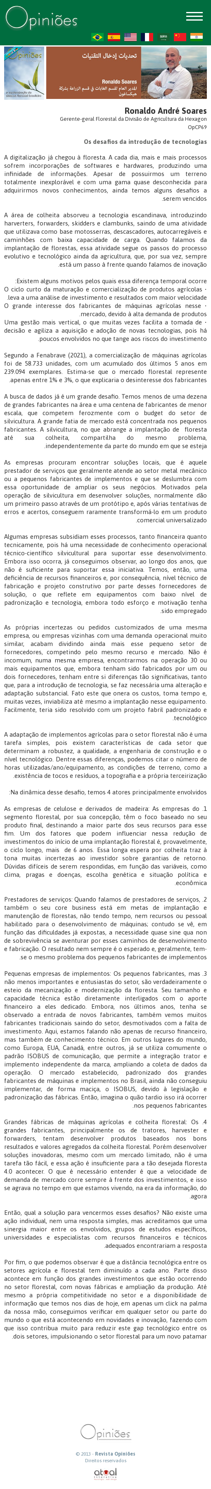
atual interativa (105, 1474)
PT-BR (97, 37)
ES (114, 37)
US (130, 37)
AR (163, 37)
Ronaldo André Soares (166, 110)
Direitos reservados (105, 1460)
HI (196, 37)
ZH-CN (180, 37)
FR (147, 37)
